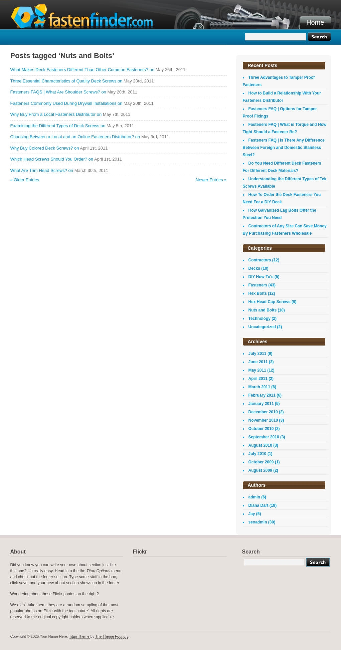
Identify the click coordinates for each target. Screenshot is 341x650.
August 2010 (260, 445)
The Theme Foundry (111, 636)
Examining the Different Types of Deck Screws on (58, 125)
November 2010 (263, 420)
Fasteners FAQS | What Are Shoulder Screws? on (58, 91)
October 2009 (261, 462)
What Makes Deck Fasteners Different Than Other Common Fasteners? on (82, 69)
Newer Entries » (211, 179)
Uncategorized (262, 326)
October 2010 (261, 428)
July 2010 (257, 453)
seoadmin (257, 522)
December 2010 (263, 412)
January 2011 (261, 403)
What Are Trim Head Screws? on (41, 170)
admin (254, 497)
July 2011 (257, 353)
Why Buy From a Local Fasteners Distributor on (56, 114)
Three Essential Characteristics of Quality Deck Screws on (66, 80)
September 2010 (263, 437)
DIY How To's (261, 276)
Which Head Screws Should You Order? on (52, 159)
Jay (251, 513)
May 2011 (257, 370)
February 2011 (262, 395)
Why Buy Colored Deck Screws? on (44, 148)
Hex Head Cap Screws (269, 301)
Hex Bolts (257, 293)
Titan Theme (79, 636)
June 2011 (258, 362)
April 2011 (258, 378)
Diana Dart (258, 505)
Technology (259, 318)
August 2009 (260, 470)
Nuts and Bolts (262, 310)
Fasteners (258, 285)
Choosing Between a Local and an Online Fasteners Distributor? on (75, 136)
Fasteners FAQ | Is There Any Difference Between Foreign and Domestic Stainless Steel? (284, 147)
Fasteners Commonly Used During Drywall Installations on (66, 103)
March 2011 (259, 387)
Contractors (259, 260)
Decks (254, 268)
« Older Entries (24, 179)
